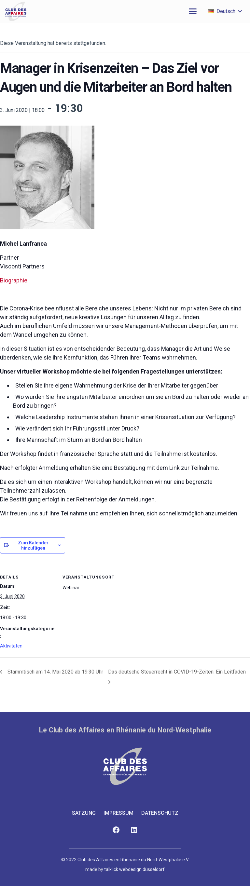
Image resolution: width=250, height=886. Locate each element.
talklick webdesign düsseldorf (134, 869)
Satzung (84, 813)
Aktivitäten (11, 645)
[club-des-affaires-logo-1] (15, 11)
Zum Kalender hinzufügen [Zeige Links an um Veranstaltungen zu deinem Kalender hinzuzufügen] (33, 545)
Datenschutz (159, 813)
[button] (193, 11)
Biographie (13, 280)
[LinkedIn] (134, 830)
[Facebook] (116, 830)
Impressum (118, 813)
